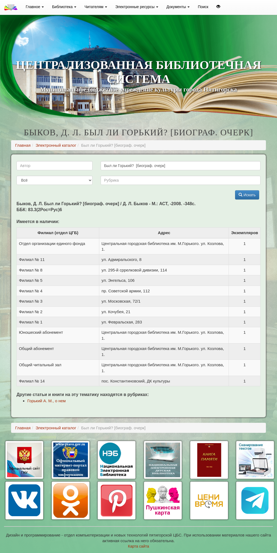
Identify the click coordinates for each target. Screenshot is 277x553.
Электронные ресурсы (136, 7)
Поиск (203, 7)
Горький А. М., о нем (46, 400)
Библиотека (64, 7)
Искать (247, 195)
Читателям (95, 7)
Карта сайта (138, 546)
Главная (23, 145)
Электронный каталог (55, 145)
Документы (178, 7)
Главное (35, 7)
